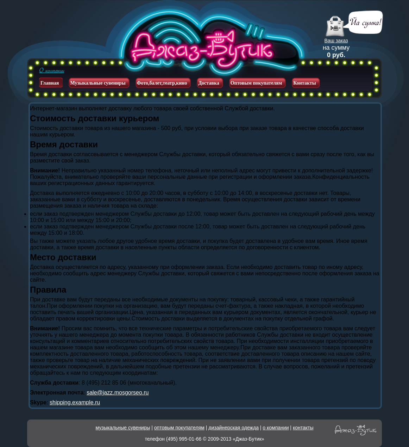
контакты (303, 427)
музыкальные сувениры (123, 427)
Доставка (208, 83)
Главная (49, 83)
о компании (276, 427)
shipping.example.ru (75, 402)
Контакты (304, 83)
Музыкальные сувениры (97, 83)
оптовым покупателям (179, 427)
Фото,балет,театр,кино (162, 83)
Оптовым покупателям (256, 83)
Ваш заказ (336, 40)
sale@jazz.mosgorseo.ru (118, 393)
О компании (51, 70)
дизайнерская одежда (233, 427)
